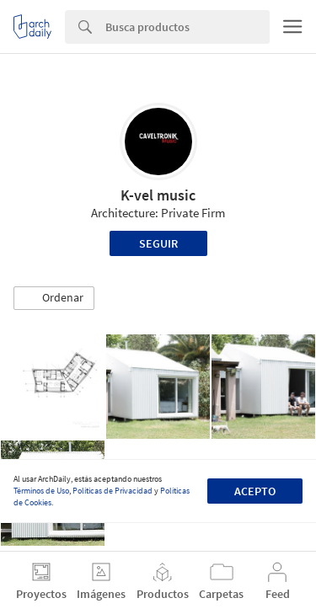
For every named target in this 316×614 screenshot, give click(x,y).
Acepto (255, 491)
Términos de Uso (41, 490)
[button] (53, 298)
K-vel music (158, 195)
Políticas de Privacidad (112, 490)
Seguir (158, 243)
